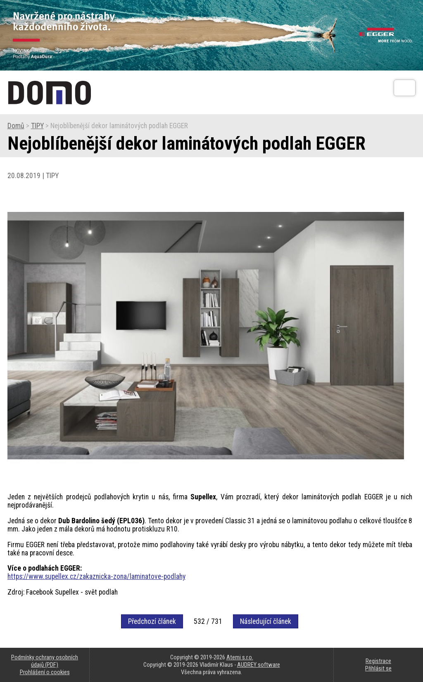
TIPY (37, 126)
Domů (15, 126)
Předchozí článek (152, 621)
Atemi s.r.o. (239, 657)
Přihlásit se (378, 668)
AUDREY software (258, 664)
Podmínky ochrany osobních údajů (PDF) (44, 661)
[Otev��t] (405, 88)
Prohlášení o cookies (45, 672)
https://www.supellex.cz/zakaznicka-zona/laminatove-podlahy (96, 576)
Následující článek (265, 621)
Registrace (378, 661)
